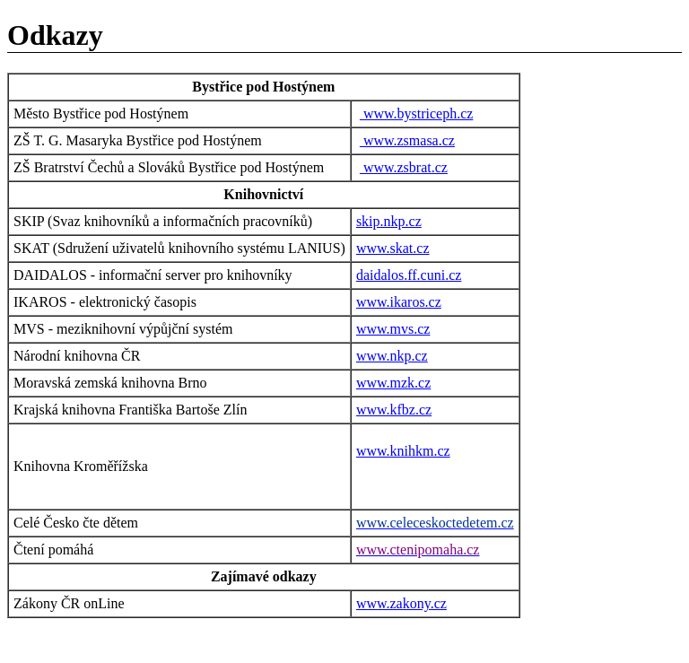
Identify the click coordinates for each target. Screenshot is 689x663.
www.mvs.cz (393, 328)
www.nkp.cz (392, 355)
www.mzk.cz (393, 382)
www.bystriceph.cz (416, 113)
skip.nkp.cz (389, 221)
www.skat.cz (393, 248)
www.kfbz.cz (394, 409)
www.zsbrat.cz (404, 167)
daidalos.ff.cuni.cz (408, 275)
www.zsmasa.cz (407, 140)
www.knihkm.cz (403, 450)
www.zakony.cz (401, 603)
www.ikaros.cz (398, 302)
